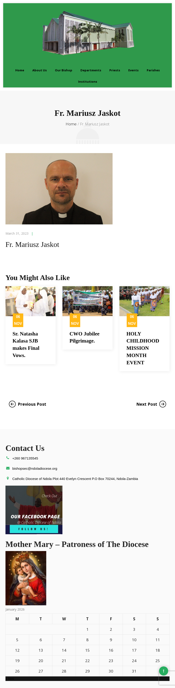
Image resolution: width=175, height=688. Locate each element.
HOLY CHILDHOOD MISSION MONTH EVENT (143, 329)
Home (19, 51)
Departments (90, 51)
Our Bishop (63, 51)
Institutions (87, 62)
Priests (114, 51)
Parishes (153, 51)
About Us (39, 51)
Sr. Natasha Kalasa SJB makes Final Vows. (27, 325)
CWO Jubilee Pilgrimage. (85, 318)
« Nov (9, 661)
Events (133, 51)
